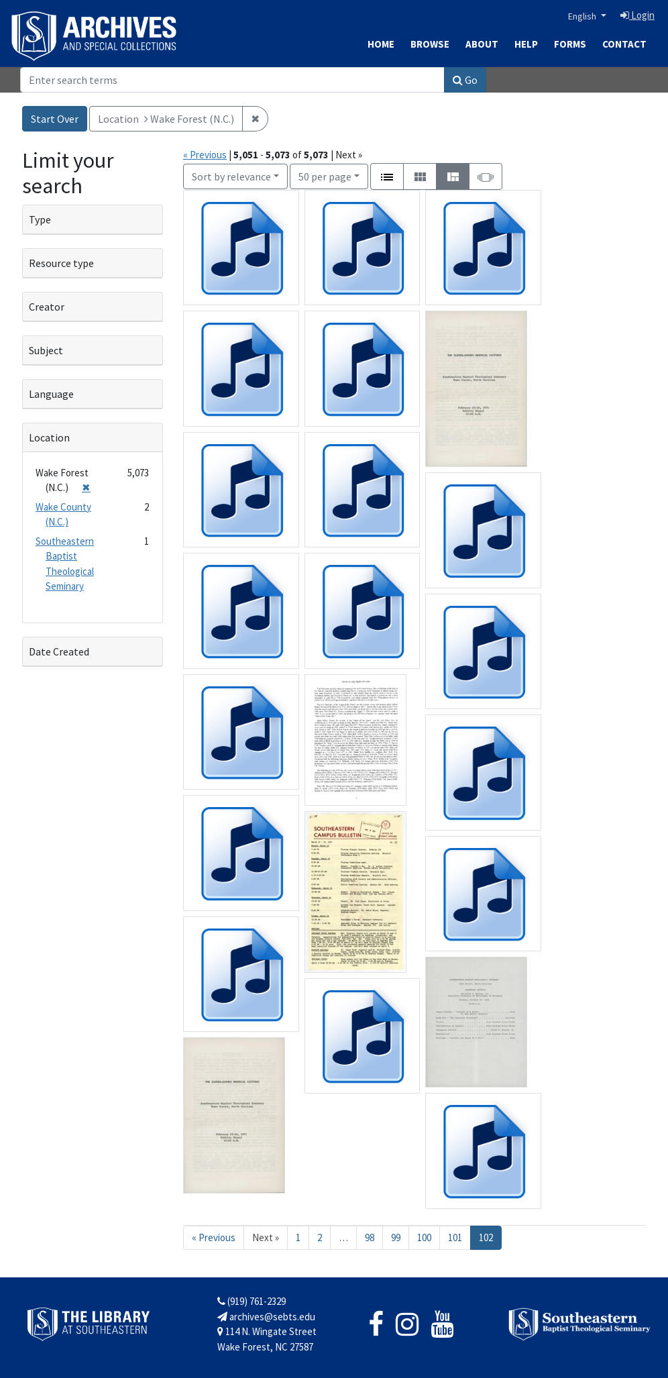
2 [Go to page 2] (319, 1237)
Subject (46, 350)
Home (381, 44)
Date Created (59, 651)
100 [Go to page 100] (424, 1237)
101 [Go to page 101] (455, 1237)
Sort (231, 176)
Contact (624, 44)
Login (637, 15)
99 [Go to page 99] (395, 1237)
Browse (429, 44)
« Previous (205, 154)
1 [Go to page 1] (298, 1237)
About (481, 44)
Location (49, 437)
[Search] (232, 80)
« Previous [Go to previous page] (213, 1237)
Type (40, 219)
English (583, 16)
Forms (570, 44)
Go (465, 80)
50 (324, 175)
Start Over (54, 118)
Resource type (61, 263)
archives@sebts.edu (266, 1316)
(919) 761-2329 (251, 1301)
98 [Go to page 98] (369, 1237)
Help (526, 44)
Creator (46, 306)
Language (51, 394)
